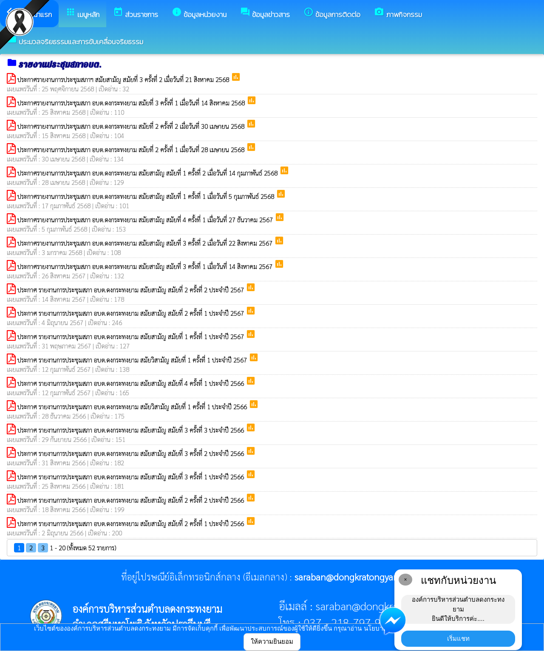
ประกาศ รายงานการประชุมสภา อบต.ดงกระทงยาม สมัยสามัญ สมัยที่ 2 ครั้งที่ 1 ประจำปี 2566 (131, 523)
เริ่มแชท (458, 638)
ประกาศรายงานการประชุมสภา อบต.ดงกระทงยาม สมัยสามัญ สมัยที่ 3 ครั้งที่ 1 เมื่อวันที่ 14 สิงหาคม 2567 (145, 266)
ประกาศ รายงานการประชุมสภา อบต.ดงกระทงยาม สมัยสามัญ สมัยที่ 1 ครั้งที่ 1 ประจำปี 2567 (131, 336)
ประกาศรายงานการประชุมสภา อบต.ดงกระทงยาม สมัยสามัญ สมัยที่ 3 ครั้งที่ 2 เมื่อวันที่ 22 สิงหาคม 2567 (145, 243)
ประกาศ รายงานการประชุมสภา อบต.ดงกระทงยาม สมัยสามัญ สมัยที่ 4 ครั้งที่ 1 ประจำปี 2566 (131, 383)
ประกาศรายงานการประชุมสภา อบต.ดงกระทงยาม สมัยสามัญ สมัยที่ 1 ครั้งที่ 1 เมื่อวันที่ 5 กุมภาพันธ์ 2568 (146, 196)
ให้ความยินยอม (272, 641)
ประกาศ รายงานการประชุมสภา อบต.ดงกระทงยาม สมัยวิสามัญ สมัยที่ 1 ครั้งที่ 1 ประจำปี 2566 (133, 406)
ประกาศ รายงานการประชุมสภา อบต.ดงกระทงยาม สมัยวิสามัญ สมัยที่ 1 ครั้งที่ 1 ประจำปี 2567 (133, 360)
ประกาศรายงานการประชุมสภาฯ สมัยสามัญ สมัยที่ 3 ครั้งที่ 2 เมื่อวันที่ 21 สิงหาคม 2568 (124, 79)
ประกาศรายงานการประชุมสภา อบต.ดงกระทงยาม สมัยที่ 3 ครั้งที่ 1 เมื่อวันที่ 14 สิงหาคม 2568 (131, 103)
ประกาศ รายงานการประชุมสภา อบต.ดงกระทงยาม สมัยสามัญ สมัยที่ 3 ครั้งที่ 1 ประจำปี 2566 (131, 477)
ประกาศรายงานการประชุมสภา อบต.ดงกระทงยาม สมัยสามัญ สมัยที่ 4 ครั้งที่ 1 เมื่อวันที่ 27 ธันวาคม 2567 (146, 219)
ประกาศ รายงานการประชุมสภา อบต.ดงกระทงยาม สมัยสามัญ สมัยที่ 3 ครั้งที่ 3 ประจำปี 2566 (131, 430)
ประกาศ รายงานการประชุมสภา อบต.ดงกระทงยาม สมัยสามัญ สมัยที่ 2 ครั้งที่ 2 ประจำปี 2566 (131, 500)
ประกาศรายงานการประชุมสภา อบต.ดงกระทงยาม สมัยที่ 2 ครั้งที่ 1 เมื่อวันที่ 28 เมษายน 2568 (131, 149)
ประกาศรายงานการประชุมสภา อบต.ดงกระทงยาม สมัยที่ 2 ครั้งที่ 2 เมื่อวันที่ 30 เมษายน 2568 (131, 126)
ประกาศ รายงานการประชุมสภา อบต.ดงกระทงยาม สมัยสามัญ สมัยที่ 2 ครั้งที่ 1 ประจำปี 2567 (131, 313)
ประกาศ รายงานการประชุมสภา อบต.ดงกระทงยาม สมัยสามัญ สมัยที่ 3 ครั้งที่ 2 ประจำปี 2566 (131, 453)
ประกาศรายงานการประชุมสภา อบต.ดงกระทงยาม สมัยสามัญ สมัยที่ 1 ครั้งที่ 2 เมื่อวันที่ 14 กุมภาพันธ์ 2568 (148, 173)
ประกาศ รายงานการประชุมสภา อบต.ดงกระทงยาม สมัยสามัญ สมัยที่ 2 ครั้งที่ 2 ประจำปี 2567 (131, 290)
